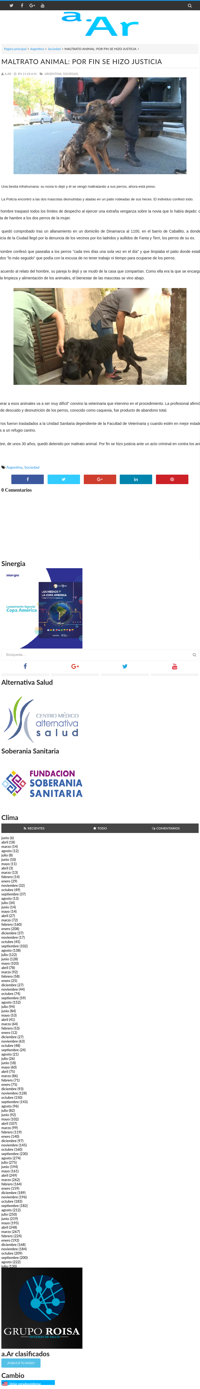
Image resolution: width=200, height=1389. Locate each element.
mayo (5, 864)
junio (5, 838)
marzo (6, 846)
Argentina (37, 49)
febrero (7, 877)
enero (5, 881)
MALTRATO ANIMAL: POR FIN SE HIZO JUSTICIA (81, 61)
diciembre (9, 933)
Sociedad (54, 49)
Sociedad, (71, 73)
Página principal (15, 49)
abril (4, 842)
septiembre (10, 894)
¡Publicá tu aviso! (21, 1363)
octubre (7, 890)
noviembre (9, 885)
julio (4, 855)
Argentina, (53, 73)
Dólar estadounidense (25, 1384)
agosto (6, 851)
